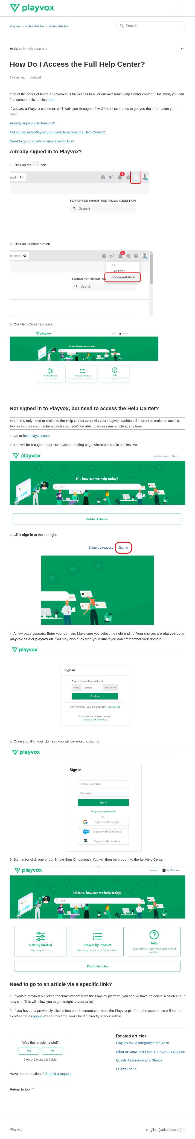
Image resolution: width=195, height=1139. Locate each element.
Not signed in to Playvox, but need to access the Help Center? (58, 132)
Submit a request (58, 1074)
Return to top (22, 1088)
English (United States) (165, 1130)
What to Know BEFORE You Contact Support (150, 1052)
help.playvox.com (36, 436)
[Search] (150, 26)
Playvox (15, 26)
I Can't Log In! (126, 1069)
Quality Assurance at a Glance (139, 1060)
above (37, 1016)
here (51, 100)
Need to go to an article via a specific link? (42, 141)
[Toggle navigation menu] (177, 8)
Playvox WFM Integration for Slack (142, 1043)
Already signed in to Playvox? (33, 123)
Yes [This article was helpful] (28, 1051)
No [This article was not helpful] (52, 1051)
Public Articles (35, 26)
